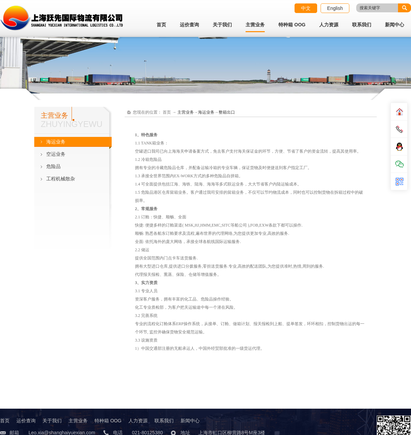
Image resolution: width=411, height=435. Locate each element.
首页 (161, 24)
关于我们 (222, 24)
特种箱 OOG (292, 24)
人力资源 (328, 24)
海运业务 (206, 112)
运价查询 (189, 24)
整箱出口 (227, 112)
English (335, 8)
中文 (306, 8)
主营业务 (255, 24)
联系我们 (361, 24)
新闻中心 (394, 24)
